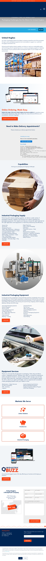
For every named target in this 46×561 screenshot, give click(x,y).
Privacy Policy (7, 551)
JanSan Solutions (23, 414)
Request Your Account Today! (9, 119)
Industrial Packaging (23, 440)
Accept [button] (20, 558)
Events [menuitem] (30, 1)
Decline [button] (25, 558)
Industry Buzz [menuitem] (25, 1)
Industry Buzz (6, 479)
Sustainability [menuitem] (18, 1)
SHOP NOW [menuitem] (13, 1)
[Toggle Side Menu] (44, 3)
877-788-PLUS (5, 536)
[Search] (41, 4)
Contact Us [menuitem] (35, 1)
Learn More (5, 244)
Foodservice (23, 427)
